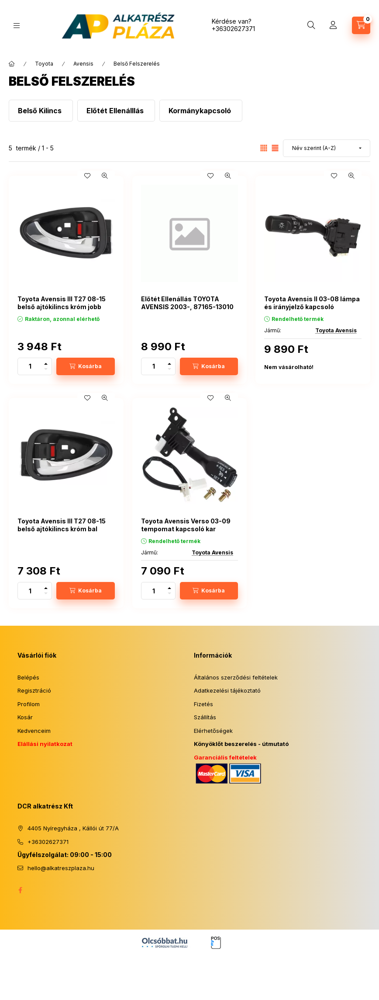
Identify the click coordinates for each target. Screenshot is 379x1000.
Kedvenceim (34, 730)
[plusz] (45, 362)
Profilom (28, 703)
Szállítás (205, 717)
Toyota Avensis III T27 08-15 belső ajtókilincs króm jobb (61, 302)
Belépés (28, 677)
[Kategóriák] (16, 25)
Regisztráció (34, 690)
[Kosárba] (85, 366)
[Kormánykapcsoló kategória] (200, 111)
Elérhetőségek (213, 730)
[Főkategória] (12, 64)
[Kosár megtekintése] (361, 25)
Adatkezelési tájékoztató (227, 690)
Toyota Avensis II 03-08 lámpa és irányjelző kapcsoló (312, 302)
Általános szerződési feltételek (236, 677)
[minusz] (45, 370)
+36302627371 (233, 28)
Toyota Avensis (336, 330)
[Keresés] (311, 25)
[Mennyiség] (30, 366)
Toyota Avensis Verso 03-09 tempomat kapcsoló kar (186, 525)
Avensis (83, 63)
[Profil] (333, 25)
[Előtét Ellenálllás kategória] (116, 111)
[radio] (275, 148)
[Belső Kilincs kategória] (41, 111)
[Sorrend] (326, 148)
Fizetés (203, 703)
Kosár (25, 717)
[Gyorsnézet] (105, 176)
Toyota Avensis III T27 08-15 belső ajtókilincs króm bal (61, 525)
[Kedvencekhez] (87, 176)
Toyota (44, 63)
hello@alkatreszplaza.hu (61, 867)
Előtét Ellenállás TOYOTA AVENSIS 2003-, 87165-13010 (187, 302)
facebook (20, 890)
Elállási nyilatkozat (44, 743)
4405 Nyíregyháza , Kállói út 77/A (73, 828)
